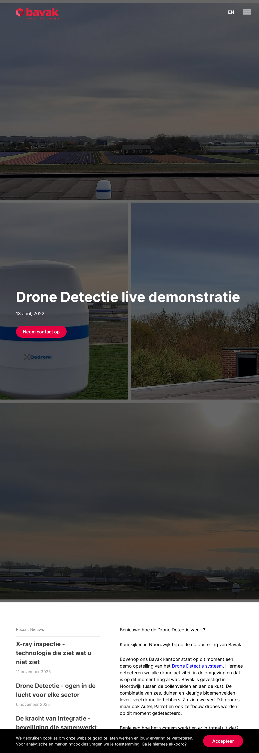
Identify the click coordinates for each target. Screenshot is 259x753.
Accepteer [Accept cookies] (223, 741)
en (231, 12)
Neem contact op (41, 331)
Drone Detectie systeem (197, 666)
